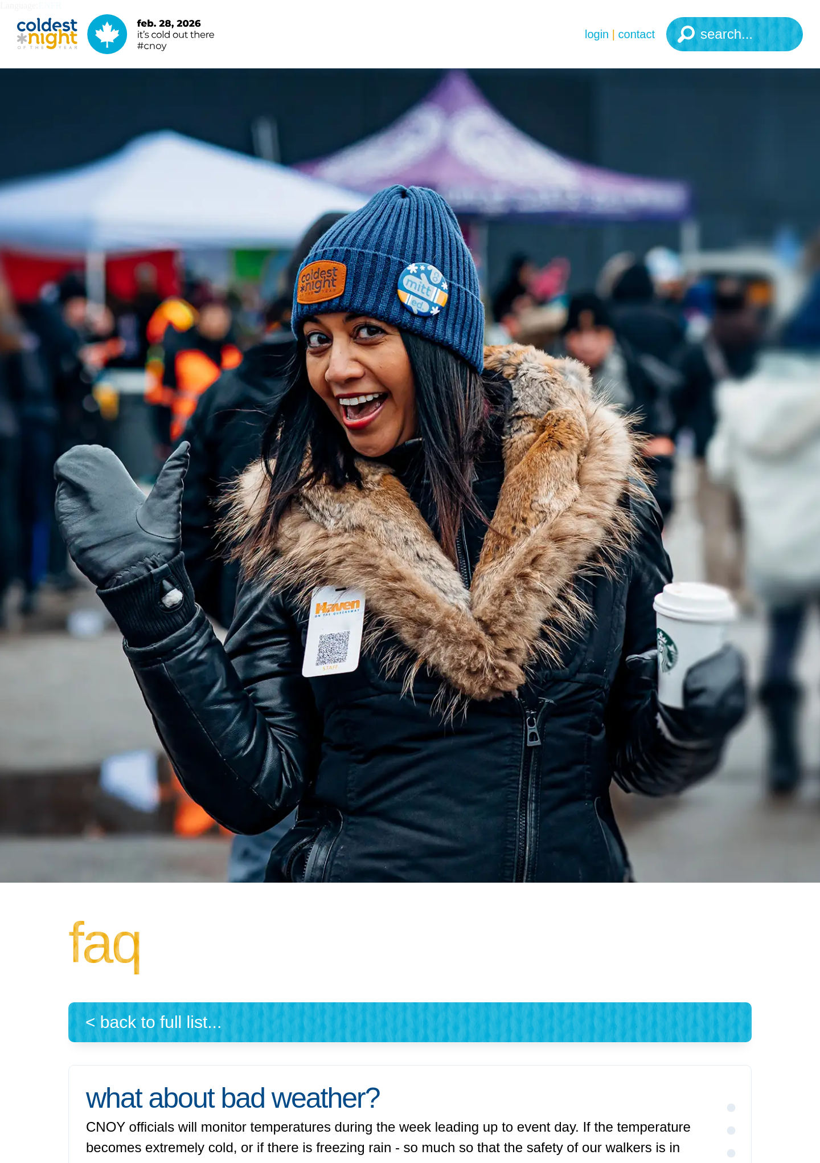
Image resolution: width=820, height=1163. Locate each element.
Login (597, 34)
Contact (636, 34)
